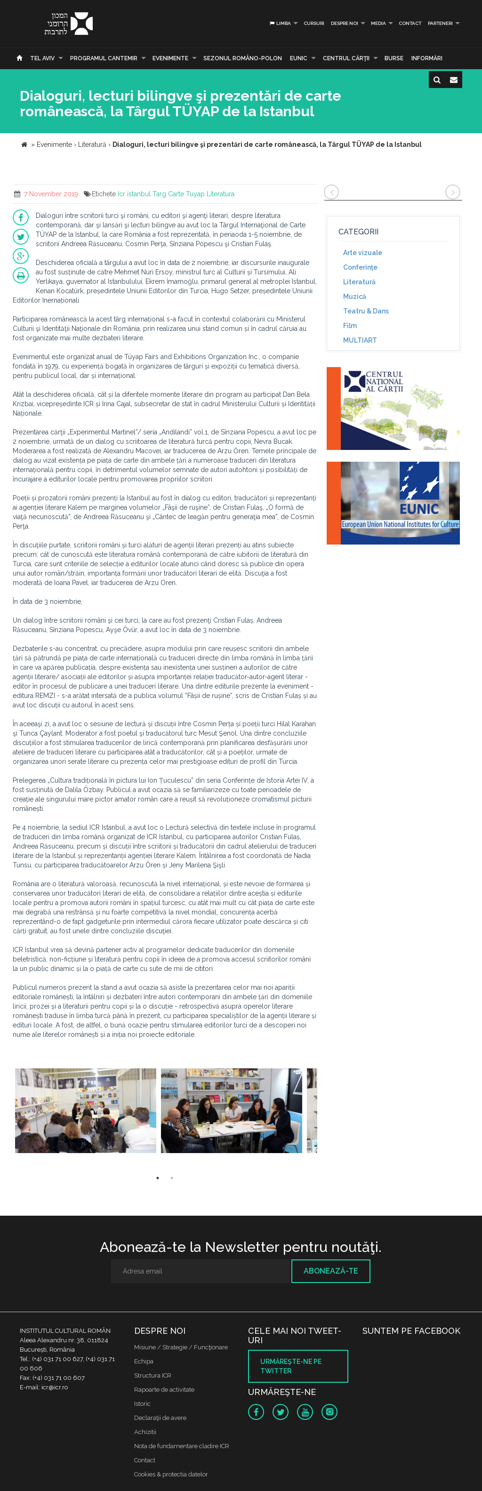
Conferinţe (360, 267)
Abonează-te (331, 1271)
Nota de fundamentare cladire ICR (181, 1446)
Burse (394, 58)
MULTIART (360, 340)
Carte (176, 194)
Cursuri (314, 23)
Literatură (359, 282)
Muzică (354, 296)
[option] (86, 1111)
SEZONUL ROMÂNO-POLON (242, 58)
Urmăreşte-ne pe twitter (290, 1366)
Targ (159, 194)
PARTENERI (440, 23)
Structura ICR (152, 1375)
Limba (280, 23)
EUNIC (298, 58)
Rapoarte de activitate (164, 1389)
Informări (426, 58)
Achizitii (145, 1431)
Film (350, 325)
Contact (410, 23)
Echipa (143, 1361)
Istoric (142, 1403)
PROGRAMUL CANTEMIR (103, 58)
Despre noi (344, 23)
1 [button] (157, 1178)
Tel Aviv (42, 58)
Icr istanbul (134, 194)
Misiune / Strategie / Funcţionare (181, 1347)
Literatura (220, 194)
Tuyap (195, 194)
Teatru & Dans (366, 311)
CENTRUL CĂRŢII (346, 58)
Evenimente (170, 58)
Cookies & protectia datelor (171, 1474)
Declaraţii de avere (160, 1417)
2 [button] (172, 1178)
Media (378, 23)
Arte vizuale (362, 253)
